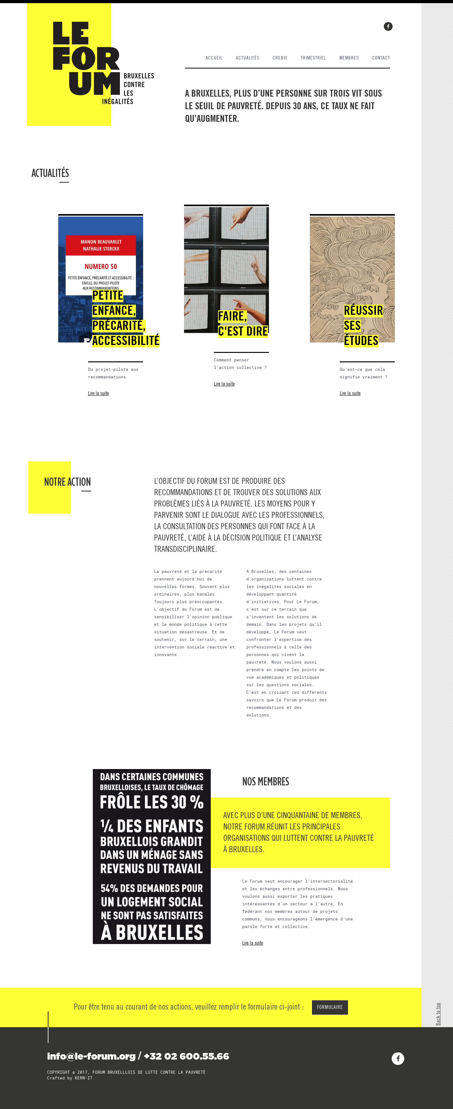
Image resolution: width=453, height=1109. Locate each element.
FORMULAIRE (330, 1007)
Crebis (280, 58)
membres (349, 58)
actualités (248, 58)
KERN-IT (83, 1078)
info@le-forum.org (91, 1056)
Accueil (214, 58)
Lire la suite (98, 393)
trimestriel (313, 58)
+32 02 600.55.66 (186, 1056)
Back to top (438, 1014)
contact (381, 58)
